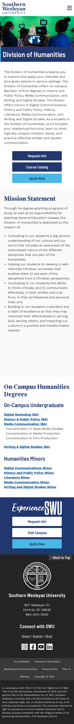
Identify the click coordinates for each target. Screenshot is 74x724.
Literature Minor (17, 477)
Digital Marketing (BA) (21, 414)
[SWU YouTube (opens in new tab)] (41, 647)
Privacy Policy (49, 669)
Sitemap (25, 676)
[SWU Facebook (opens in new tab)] (33, 647)
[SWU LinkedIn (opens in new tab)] (49, 647)
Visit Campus (37, 532)
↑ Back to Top (60, 557)
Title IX (66, 669)
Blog (49, 636)
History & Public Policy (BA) (26, 419)
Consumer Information (47, 661)
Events (38, 636)
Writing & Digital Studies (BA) (27, 447)
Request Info (37, 155)
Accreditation (22, 661)
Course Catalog (37, 167)
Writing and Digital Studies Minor (30, 487)
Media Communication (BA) (25, 424)
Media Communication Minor (27, 482)
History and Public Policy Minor (29, 473)
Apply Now (37, 178)
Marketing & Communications (20, 669)
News (26, 636)
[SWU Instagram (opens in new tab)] (25, 647)
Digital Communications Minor (28, 468)
